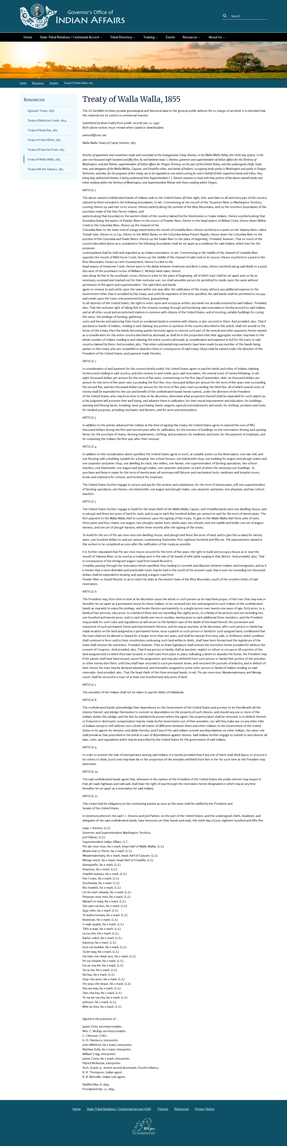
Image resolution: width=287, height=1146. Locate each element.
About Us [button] (217, 37)
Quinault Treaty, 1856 (40, 111)
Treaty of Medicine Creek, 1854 (46, 120)
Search (225, 16)
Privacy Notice (204, 1109)
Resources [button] (192, 37)
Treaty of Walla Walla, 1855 (44, 159)
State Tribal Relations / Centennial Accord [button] (71, 37)
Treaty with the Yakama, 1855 (45, 169)
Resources (38, 83)
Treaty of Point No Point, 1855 (45, 149)
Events (170, 37)
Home (28, 37)
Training (162, 1109)
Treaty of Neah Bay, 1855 (42, 130)
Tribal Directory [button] (122, 37)
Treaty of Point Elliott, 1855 (44, 140)
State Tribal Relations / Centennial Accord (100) (119, 1109)
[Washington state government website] (144, 1126)
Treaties (53, 83)
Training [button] (150, 37)
